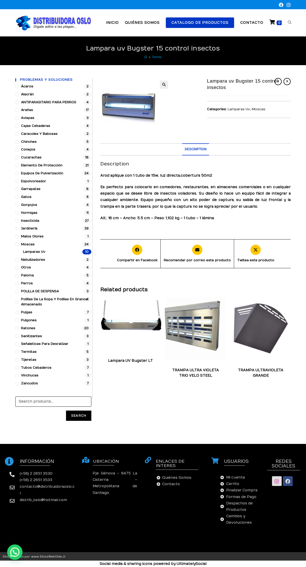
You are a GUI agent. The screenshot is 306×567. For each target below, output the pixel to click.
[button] (15, 552)
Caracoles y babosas (39, 134)
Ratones (28, 328)
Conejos (28, 149)
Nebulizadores (33, 260)
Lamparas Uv (239, 109)
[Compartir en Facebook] (137, 254)
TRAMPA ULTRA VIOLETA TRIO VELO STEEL (195, 373)
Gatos (26, 197)
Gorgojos (29, 205)
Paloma (27, 275)
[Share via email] (197, 254)
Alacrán (27, 94)
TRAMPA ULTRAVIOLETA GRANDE (260, 373)
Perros (27, 283)
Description (195, 149)
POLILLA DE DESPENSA (40, 291)
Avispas (27, 118)
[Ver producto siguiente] (287, 81)
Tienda (156, 57)
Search (78, 415)
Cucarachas (31, 157)
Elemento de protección (41, 165)
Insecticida (30, 221)
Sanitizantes (31, 336)
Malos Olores (32, 236)
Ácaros (27, 86)
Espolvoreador (33, 181)
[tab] (195, 149)
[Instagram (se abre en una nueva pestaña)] (288, 5)
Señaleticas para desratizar (44, 344)
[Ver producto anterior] (278, 81)
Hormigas (29, 213)
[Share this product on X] (255, 254)
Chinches (29, 142)
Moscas (258, 109)
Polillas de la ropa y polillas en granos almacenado (54, 302)
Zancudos (29, 383)
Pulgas (26, 312)
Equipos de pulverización (42, 173)
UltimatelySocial (191, 564)
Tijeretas (28, 360)
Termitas (29, 352)
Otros (26, 267)
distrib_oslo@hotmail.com (43, 500)
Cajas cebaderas (35, 126)
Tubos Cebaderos (36, 368)
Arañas (27, 110)
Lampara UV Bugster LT (130, 361)
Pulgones (29, 320)
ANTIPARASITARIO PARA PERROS (48, 102)
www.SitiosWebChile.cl (48, 556)
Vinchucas (29, 375)
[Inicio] (145, 57)
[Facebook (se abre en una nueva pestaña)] (281, 5)
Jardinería (29, 228)
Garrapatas (30, 189)
